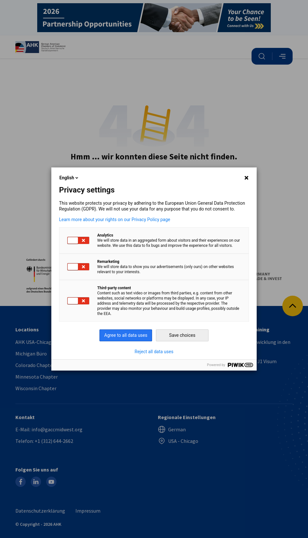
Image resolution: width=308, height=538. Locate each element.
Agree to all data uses (126, 335)
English (69, 177)
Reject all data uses (154, 351)
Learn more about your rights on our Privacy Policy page (114, 219)
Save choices (182, 335)
